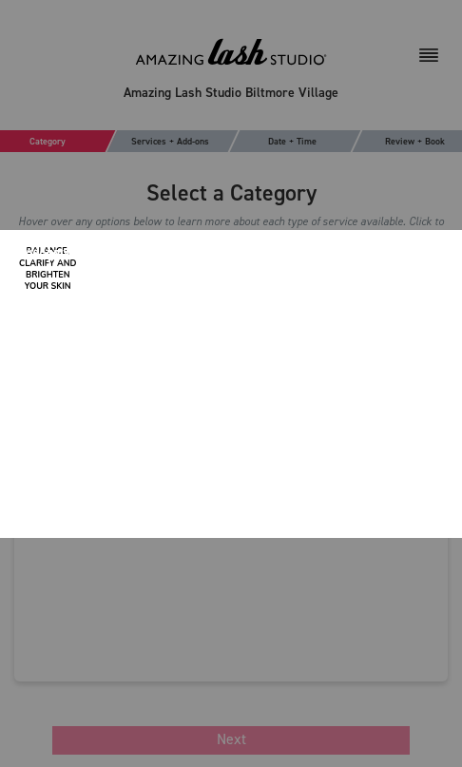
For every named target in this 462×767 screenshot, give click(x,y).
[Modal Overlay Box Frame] (231, 384)
